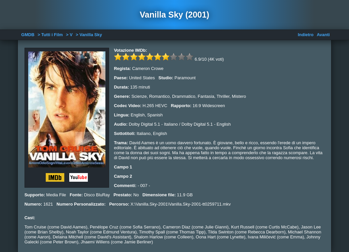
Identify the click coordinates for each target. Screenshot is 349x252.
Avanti (323, 34)
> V (69, 34)
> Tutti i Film (50, 34)
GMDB (27, 34)
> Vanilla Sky (89, 34)
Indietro (306, 34)
